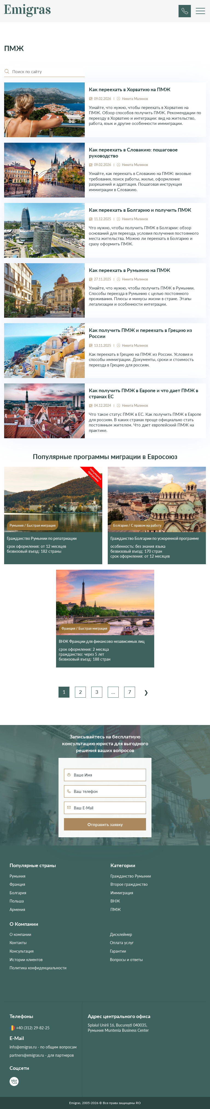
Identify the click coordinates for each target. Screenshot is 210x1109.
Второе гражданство (129, 884)
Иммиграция (121, 892)
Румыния (17, 525)
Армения (17, 909)
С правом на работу (146, 525)
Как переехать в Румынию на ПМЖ (129, 270)
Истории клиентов (26, 959)
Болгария (120, 525)
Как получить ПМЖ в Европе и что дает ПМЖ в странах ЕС (143, 393)
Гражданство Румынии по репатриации (42, 538)
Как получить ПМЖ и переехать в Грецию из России (140, 333)
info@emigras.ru (23, 1047)
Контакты (18, 942)
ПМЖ (115, 909)
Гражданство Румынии (130, 876)
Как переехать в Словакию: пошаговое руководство (133, 153)
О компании (20, 934)
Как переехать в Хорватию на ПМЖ (129, 89)
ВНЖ (115, 901)
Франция (68, 628)
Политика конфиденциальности (38, 967)
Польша (17, 901)
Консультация (22, 951)
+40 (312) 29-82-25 (29, 1028)
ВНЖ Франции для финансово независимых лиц (102, 641)
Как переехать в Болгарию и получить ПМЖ (140, 210)
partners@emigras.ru (27, 1055)
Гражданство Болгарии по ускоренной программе (154, 538)
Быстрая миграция (41, 525)
